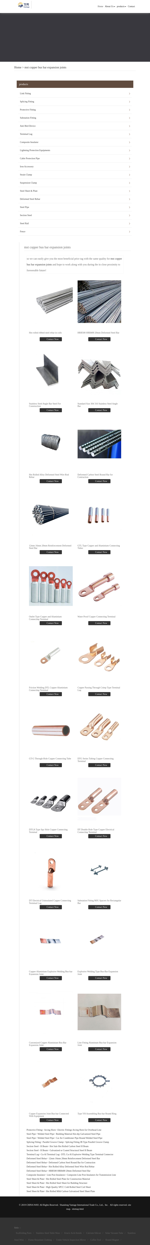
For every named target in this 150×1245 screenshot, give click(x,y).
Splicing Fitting (27, 101)
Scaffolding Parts (24, 1233)
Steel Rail (24, 223)
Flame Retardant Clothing (40, 1240)
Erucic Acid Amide (73, 1233)
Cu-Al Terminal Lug (50, 1154)
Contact (131, 6)
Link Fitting (25, 93)
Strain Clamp (26, 174)
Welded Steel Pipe (46, 1134)
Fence (22, 231)
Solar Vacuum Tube (114, 1233)
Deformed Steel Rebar (30, 199)
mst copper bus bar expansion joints (45, 67)
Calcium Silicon (93, 1233)
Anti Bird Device (27, 126)
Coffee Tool (95, 1240)
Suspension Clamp (28, 183)
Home (100, 6)
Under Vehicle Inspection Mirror (71, 1240)
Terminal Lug (26, 134)
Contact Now (52, 339)
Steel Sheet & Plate (28, 191)
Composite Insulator (29, 142)
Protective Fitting (28, 110)
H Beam (44, 1146)
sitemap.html (78, 1209)
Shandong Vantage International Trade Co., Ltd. (81, 1205)
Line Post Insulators (56, 1175)
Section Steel (26, 215)
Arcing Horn (50, 1130)
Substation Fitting (28, 118)
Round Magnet (112, 1240)
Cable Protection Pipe (30, 158)
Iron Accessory (27, 166)
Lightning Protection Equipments (35, 150)
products (121, 6)
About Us (110, 6)
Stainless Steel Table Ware (48, 1233)
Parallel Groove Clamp (53, 1142)
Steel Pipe (24, 207)
